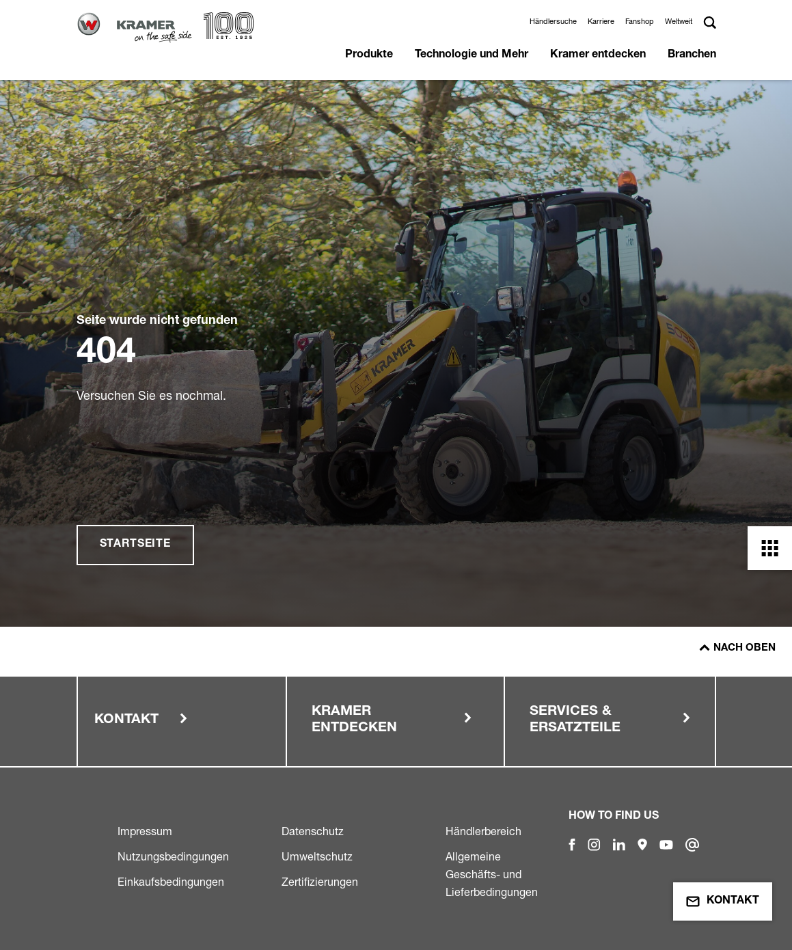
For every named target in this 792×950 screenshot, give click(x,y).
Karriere (601, 21)
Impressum (145, 831)
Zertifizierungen (320, 881)
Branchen (692, 55)
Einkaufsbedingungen (171, 881)
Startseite (135, 544)
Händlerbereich (483, 831)
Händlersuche (553, 21)
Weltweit (678, 21)
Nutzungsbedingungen (173, 856)
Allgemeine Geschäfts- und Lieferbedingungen (492, 874)
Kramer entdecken (598, 55)
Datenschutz (313, 831)
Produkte (369, 55)
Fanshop (639, 21)
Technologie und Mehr (471, 55)
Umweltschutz (317, 856)
